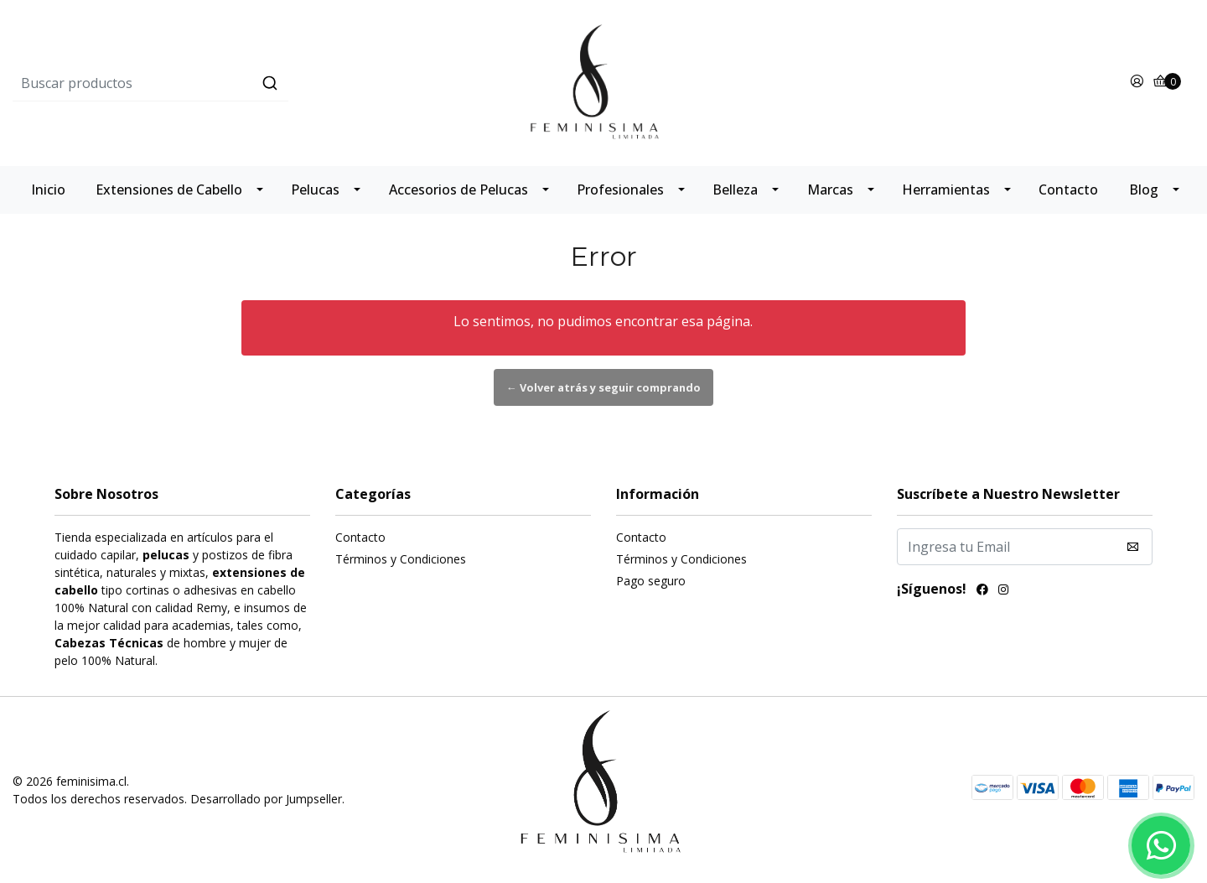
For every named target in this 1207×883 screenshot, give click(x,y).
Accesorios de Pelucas (458, 189)
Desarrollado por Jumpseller (266, 799)
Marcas (830, 189)
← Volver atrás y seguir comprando (603, 387)
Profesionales (620, 189)
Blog (1143, 189)
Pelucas (315, 189)
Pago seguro (651, 581)
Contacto (1068, 189)
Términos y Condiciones (400, 559)
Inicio (48, 189)
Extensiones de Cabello (169, 189)
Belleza (735, 189)
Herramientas (946, 189)
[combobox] (210, 83)
